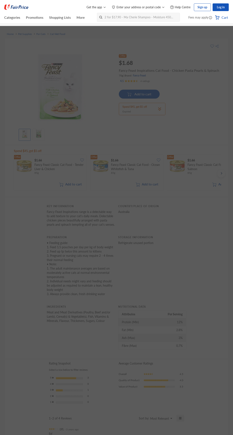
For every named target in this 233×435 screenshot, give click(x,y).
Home (10, 34)
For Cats (40, 34)
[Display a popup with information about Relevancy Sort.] (133, 418)
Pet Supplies (25, 34)
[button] (210, 18)
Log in (221, 7)
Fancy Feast (139, 75)
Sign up (202, 7)
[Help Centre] (180, 7)
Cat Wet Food (57, 34)
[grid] (117, 173)
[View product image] (24, 133)
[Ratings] (135, 81)
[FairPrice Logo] (16, 7)
